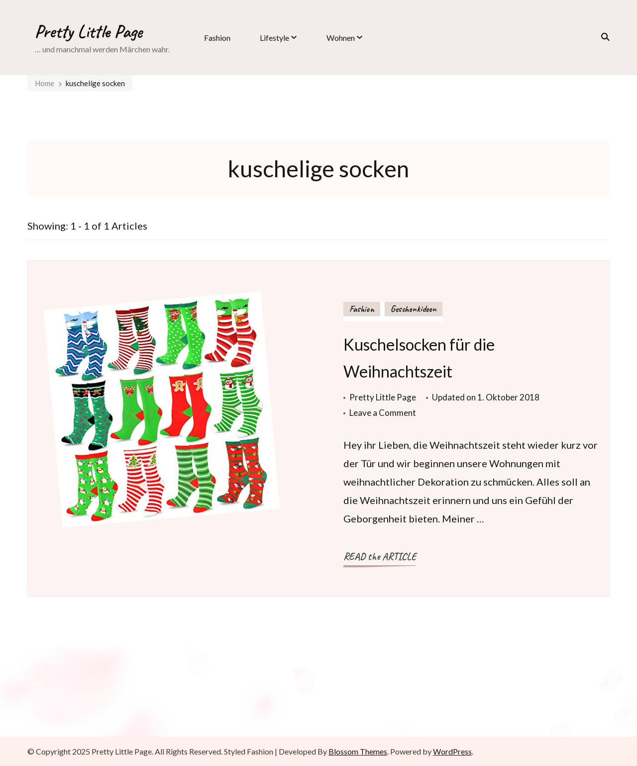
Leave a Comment (382, 412)
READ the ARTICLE (379, 556)
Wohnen (340, 37)
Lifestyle (274, 37)
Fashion (217, 37)
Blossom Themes (357, 751)
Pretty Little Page (88, 31)
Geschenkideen (413, 308)
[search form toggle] (602, 37)
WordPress (452, 751)
